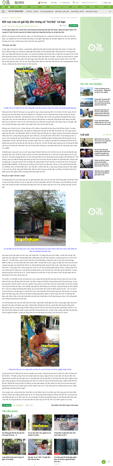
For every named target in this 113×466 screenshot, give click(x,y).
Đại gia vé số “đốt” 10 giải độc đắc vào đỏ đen (39, 458)
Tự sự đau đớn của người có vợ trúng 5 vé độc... (39, 434)
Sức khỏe (75, 7)
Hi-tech (83, 7)
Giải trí (44, 7)
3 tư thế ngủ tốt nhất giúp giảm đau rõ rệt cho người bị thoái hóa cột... (65, 459)
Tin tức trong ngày (15, 11)
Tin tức (16, 7)
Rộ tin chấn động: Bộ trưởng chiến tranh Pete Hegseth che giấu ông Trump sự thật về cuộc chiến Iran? (102, 152)
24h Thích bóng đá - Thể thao (59, 7)
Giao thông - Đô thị (77, 11)
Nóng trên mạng (91, 11)
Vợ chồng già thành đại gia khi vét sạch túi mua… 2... (13, 434)
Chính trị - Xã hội (32, 11)
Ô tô (109, 7)
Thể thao (101, 7)
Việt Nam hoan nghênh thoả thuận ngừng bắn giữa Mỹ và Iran (102, 173)
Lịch (76, 3)
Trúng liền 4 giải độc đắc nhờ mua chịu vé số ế (65, 434)
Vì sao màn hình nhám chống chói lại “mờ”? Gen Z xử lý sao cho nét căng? (103, 122)
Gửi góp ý (18, 405)
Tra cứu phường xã (46, 11)
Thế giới (92, 7)
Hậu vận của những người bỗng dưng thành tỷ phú (22, 26)
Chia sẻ (74, 25)
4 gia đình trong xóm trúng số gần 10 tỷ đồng (13, 458)
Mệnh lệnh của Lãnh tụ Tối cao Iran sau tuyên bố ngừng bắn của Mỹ (103, 140)
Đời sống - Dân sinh (62, 11)
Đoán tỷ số (65, 3)
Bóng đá (24, 7)
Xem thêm (106, 134)
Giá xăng (54, 2)
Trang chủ (5, 17)
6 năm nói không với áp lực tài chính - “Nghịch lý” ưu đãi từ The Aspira (103, 90)
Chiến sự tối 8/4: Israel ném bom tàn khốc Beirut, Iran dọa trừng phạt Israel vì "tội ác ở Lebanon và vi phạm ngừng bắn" (102, 163)
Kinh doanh (34, 7)
